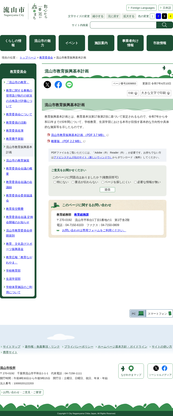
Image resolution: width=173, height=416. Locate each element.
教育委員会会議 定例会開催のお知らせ (19, 219)
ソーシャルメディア (160, 375)
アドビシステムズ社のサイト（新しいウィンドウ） (83, 157)
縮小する (97, 16)
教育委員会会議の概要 (19, 171)
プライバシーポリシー (78, 346)
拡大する (128, 16)
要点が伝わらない (86, 182)
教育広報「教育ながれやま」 (19, 260)
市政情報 (159, 43)
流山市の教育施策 (17, 160)
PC (134, 313)
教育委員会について (19, 114)
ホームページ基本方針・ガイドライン (122, 346)
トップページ (28, 57)
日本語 (167, 7)
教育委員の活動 (16, 122)
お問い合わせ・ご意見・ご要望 (22, 392)
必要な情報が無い (149, 182)
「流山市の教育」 (17, 82)
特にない (62, 182)
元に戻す (112, 16)
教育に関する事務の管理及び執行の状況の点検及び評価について (19, 98)
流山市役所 (7, 368)
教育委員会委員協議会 (19, 198)
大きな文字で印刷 (153, 93)
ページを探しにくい (118, 182)
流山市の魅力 (42, 43)
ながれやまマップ (131, 375)
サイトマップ (11, 346)
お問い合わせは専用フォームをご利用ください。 (94, 230)
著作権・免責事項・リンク (42, 346)
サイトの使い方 (162, 346)
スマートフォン (157, 313)
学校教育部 (13, 270)
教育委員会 (46, 57)
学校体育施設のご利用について (19, 289)
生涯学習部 (13, 278)
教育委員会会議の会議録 (19, 184)
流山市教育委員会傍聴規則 (19, 233)
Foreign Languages (143, 7)
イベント (71, 43)
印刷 (130, 93)
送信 (107, 189)
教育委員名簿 (14, 130)
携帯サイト (10, 352)
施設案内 (101, 43)
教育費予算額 (14, 138)
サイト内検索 (80, 25)
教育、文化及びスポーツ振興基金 (19, 246)
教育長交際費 (14, 208)
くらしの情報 (13, 43)
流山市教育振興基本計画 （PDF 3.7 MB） (80, 135)
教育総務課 (81, 214)
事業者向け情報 (130, 43)
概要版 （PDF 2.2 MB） (68, 141)
